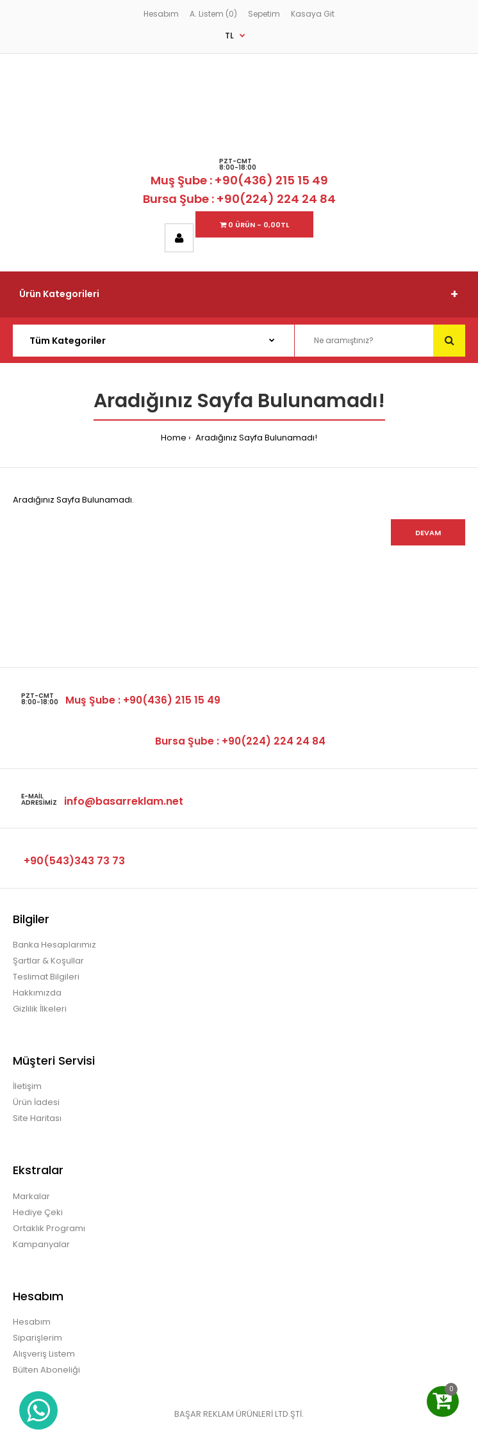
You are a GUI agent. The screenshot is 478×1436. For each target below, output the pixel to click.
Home (173, 438)
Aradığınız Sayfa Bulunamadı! (255, 438)
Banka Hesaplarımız (54, 945)
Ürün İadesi (36, 1102)
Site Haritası (37, 1118)
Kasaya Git (312, 13)
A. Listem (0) (213, 13)
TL (229, 35)
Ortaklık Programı (49, 1228)
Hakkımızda (37, 993)
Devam (428, 533)
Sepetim (264, 13)
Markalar (31, 1196)
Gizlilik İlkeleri (40, 1009)
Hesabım (161, 13)
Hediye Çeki (38, 1212)
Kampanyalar (41, 1244)
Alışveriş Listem (44, 1354)
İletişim (27, 1086)
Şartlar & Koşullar (48, 961)
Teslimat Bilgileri (46, 977)
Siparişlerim (37, 1338)
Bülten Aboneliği (46, 1370)
